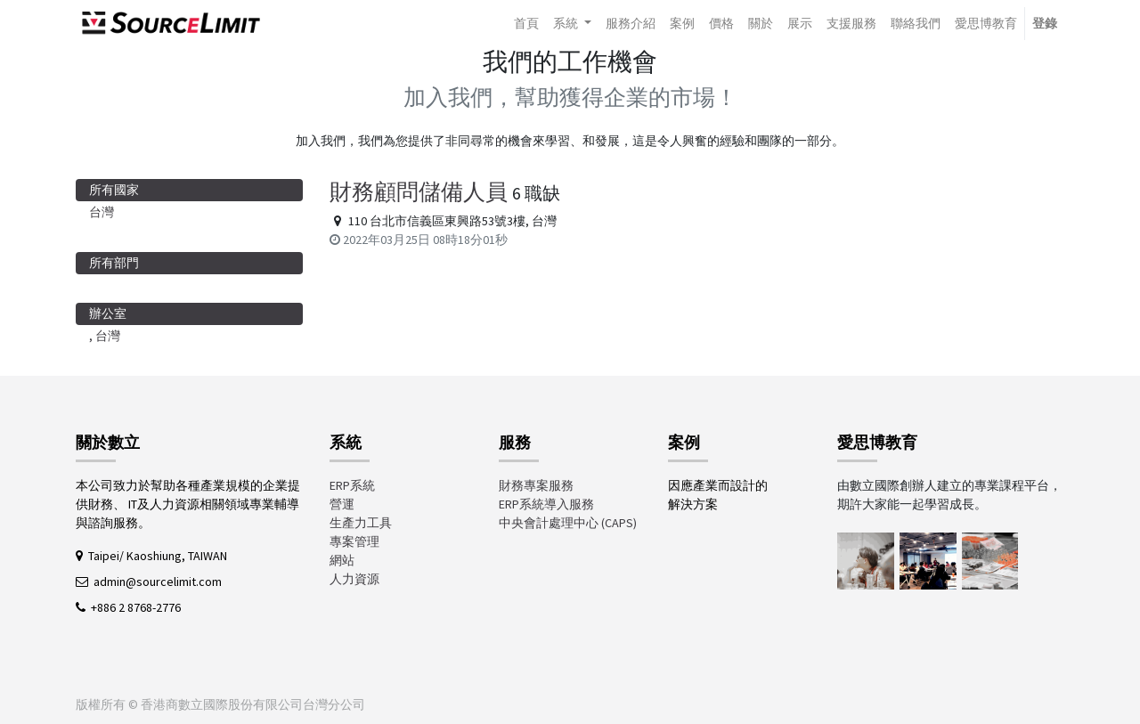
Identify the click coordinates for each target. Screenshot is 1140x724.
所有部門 (114, 263)
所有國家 (114, 190)
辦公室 (107, 313)
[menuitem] (526, 23)
